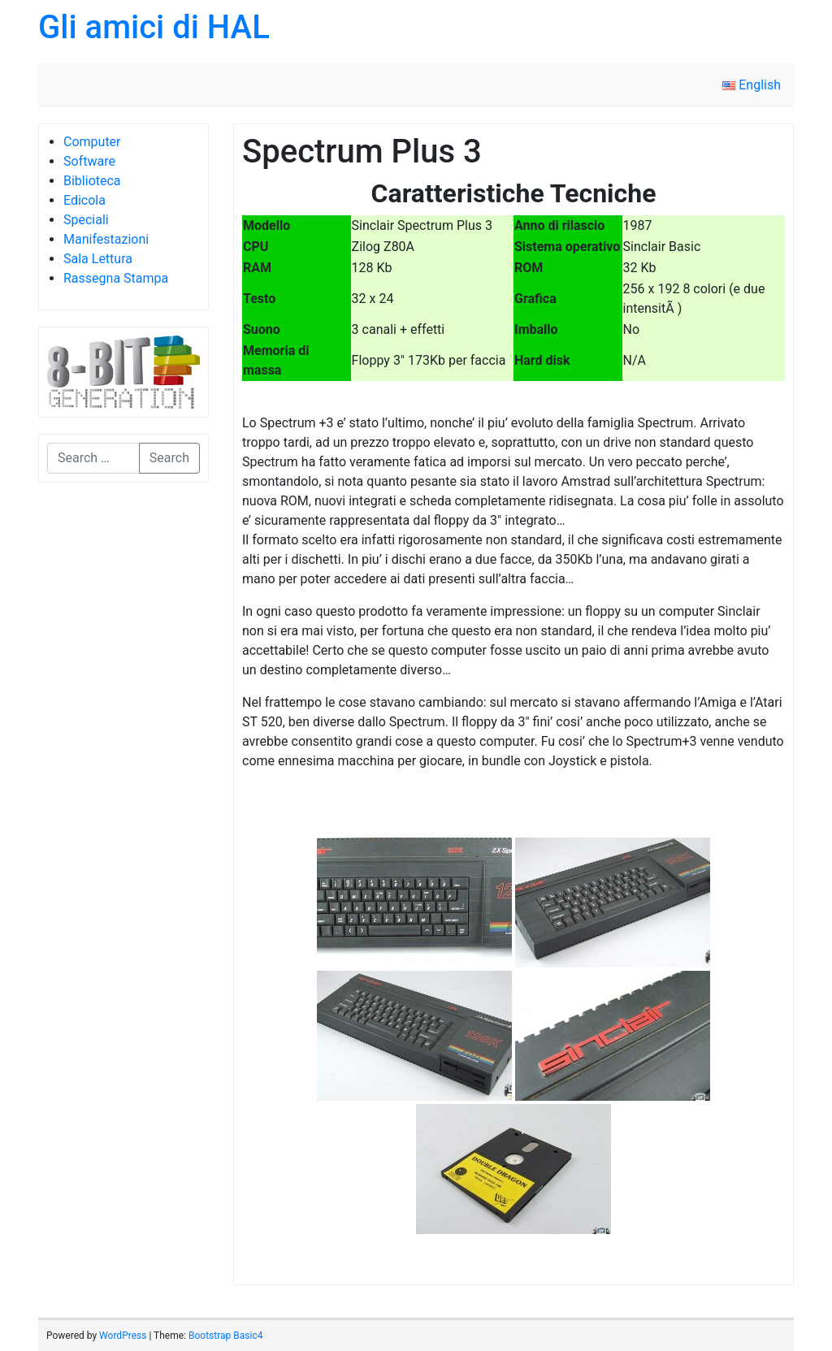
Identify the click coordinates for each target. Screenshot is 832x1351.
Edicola (84, 200)
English (751, 85)
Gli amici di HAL (154, 27)
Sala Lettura (97, 258)
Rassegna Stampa (115, 278)
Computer (92, 141)
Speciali (86, 219)
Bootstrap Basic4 (225, 1335)
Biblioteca (92, 180)
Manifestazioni (106, 239)
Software (89, 161)
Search (169, 457)
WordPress (122, 1335)
